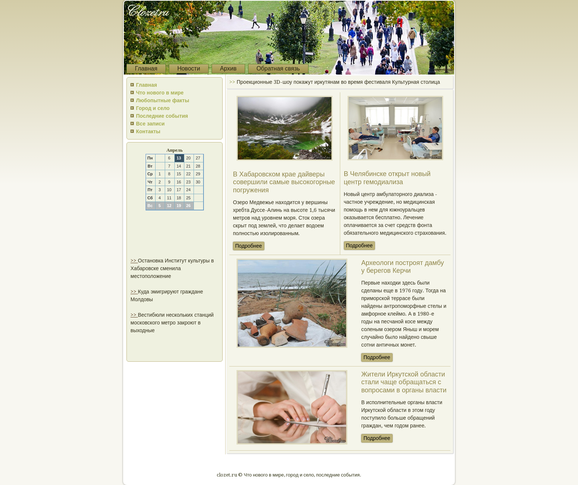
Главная (146, 68)
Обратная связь (278, 68)
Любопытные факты (162, 100)
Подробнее (248, 246)
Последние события (162, 116)
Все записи (150, 124)
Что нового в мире (160, 93)
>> (134, 261)
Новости (188, 68)
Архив (228, 68)
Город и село (153, 108)
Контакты (148, 131)
